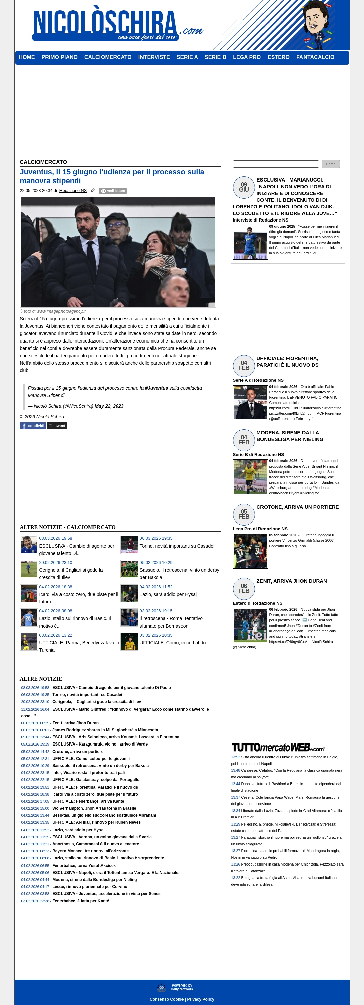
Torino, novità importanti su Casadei (177, 546)
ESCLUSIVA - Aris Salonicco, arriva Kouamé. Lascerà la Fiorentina (115, 737)
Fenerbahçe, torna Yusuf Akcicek (84, 865)
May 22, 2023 (109, 406)
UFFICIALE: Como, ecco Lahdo (173, 642)
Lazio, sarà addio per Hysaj (168, 594)
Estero (240, 603)
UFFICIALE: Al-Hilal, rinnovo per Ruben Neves (96, 822)
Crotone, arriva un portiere (77, 751)
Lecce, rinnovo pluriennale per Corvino (89, 886)
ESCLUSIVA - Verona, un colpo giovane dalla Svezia (102, 837)
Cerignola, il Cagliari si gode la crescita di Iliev (96, 701)
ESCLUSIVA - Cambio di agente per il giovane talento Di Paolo (111, 687)
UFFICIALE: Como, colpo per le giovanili (91, 758)
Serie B (240, 454)
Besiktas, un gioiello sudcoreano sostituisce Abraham (104, 815)
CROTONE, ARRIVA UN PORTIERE (298, 507)
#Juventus (156, 388)
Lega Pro (242, 528)
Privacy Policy (200, 999)
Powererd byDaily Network (182, 987)
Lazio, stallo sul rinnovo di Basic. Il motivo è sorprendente (108, 858)
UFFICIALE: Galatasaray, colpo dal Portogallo (95, 779)
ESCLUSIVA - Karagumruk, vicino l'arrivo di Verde (100, 744)
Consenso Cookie (167, 999)
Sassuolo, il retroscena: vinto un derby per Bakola (100, 765)
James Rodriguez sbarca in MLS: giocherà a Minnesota (105, 730)
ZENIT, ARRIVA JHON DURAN (292, 581)
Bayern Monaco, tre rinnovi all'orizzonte (90, 851)
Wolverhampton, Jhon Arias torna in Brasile (94, 808)
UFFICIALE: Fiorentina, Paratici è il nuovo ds (95, 787)
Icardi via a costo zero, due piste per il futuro (95, 794)
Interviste (243, 220)
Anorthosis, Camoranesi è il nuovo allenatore (95, 844)
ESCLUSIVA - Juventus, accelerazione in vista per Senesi (107, 893)
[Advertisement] (70, 476)
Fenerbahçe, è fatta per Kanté (80, 901)
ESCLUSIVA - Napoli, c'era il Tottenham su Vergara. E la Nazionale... (117, 872)
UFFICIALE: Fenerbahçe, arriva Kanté (88, 801)
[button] (331, 164)
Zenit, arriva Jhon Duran (75, 723)
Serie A (240, 380)
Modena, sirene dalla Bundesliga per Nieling (94, 879)
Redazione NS (273, 220)
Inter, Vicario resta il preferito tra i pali (88, 772)
